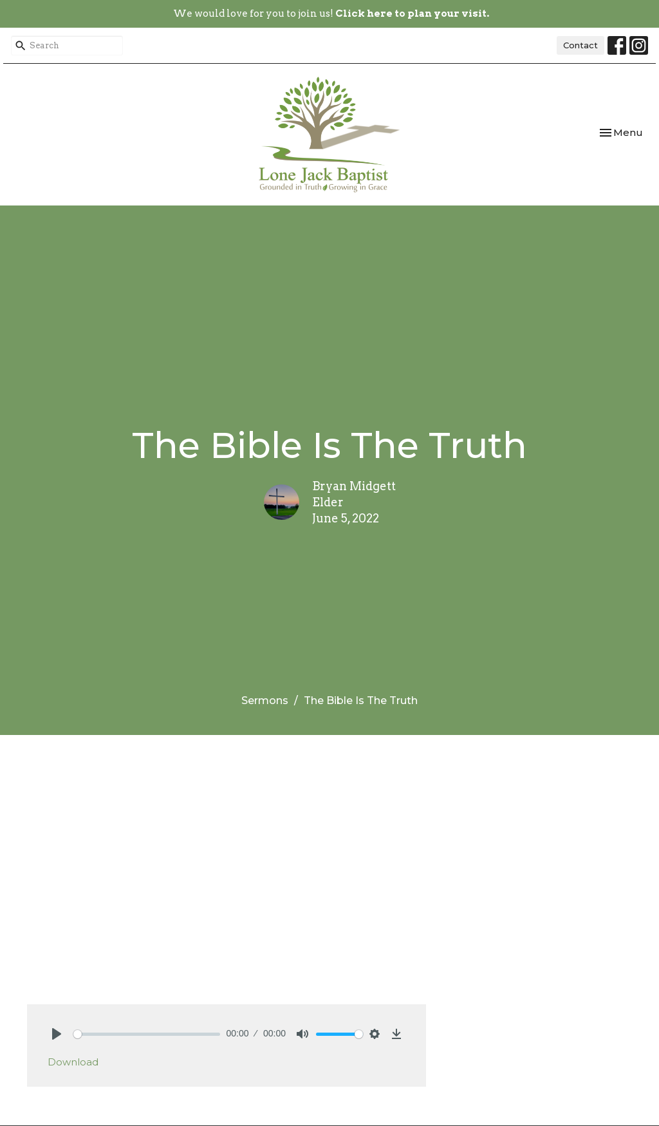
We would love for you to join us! (331, 13)
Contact (580, 45)
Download (73, 1062)
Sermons (264, 700)
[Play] (56, 1034)
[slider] (146, 1034)
